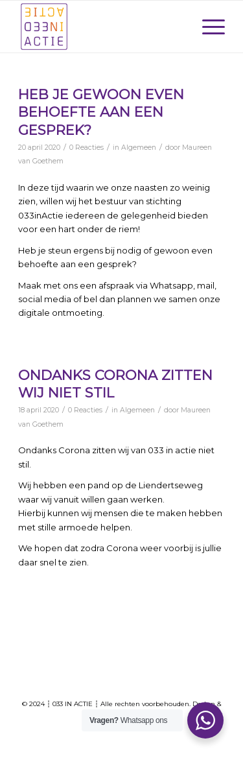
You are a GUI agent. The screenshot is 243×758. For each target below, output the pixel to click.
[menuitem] (207, 27)
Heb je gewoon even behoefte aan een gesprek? (101, 112)
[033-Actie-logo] (100, 27)
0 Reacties (86, 147)
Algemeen (138, 147)
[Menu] (207, 27)
